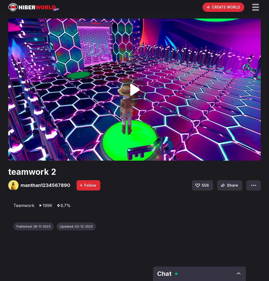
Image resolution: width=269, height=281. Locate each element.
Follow (87, 185)
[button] (255, 7)
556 (202, 185)
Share (229, 185)
